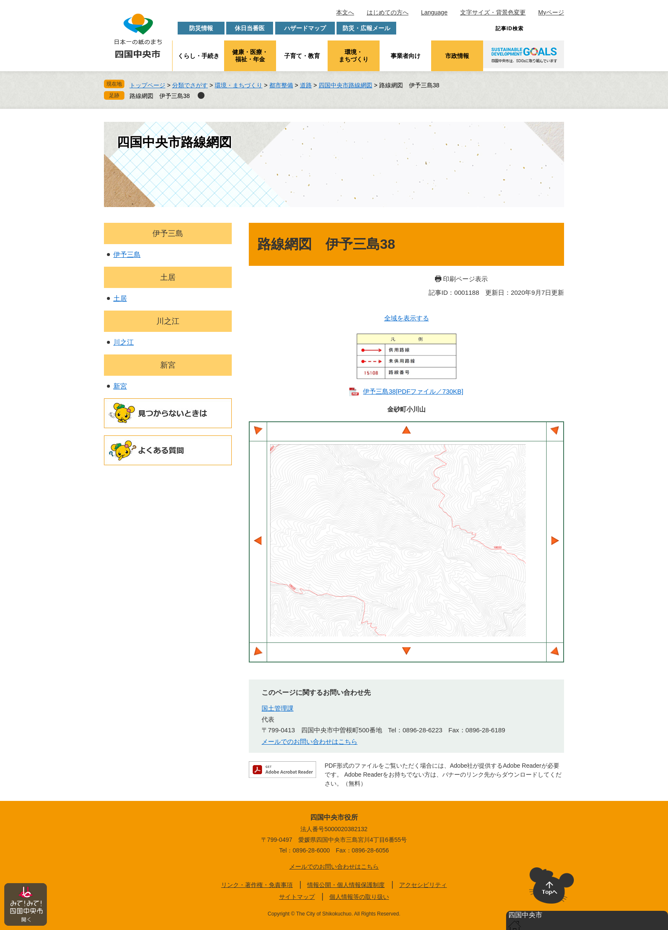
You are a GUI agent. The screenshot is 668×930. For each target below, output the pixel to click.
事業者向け (405, 55)
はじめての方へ (388, 12)
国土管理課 (278, 708)
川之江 (167, 321)
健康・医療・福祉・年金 (250, 56)
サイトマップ (297, 896)
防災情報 (201, 28)
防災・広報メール (366, 28)
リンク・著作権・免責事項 (257, 884)
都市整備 (281, 85)
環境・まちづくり (354, 56)
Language (434, 12)
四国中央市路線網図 (345, 85)
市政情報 (457, 55)
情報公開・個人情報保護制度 (346, 884)
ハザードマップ (305, 28)
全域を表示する (406, 318)
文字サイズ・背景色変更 (493, 12)
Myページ (551, 12)
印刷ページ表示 (465, 278)
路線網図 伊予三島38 (160, 95)
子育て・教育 (302, 55)
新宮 (168, 365)
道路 (306, 85)
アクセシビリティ (423, 884)
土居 (168, 277)
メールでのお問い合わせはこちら (309, 741)
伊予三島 (168, 233)
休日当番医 (250, 28)
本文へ (345, 12)
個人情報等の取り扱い (359, 896)
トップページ (147, 85)
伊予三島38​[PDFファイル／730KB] (413, 391)
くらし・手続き (198, 55)
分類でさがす (190, 85)
